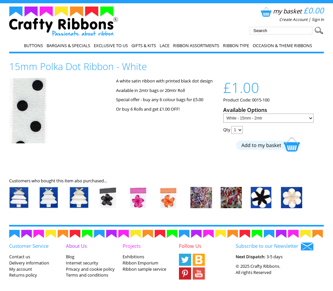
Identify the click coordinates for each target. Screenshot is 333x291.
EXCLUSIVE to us (111, 45)
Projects (132, 246)
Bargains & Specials (68, 45)
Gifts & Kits (143, 45)
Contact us (19, 257)
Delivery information (29, 263)
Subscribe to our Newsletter (274, 246)
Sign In (318, 19)
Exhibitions (133, 257)
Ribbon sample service (144, 269)
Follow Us (190, 246)
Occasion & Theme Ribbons (282, 45)
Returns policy (23, 275)
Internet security (82, 263)
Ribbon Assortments (196, 45)
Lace (164, 45)
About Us (76, 246)
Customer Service (29, 246)
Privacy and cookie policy (90, 269)
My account (20, 269)
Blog (70, 257)
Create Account (293, 19)
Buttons (33, 45)
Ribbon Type (236, 45)
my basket (291, 11)
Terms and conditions (87, 275)
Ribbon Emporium (140, 263)
